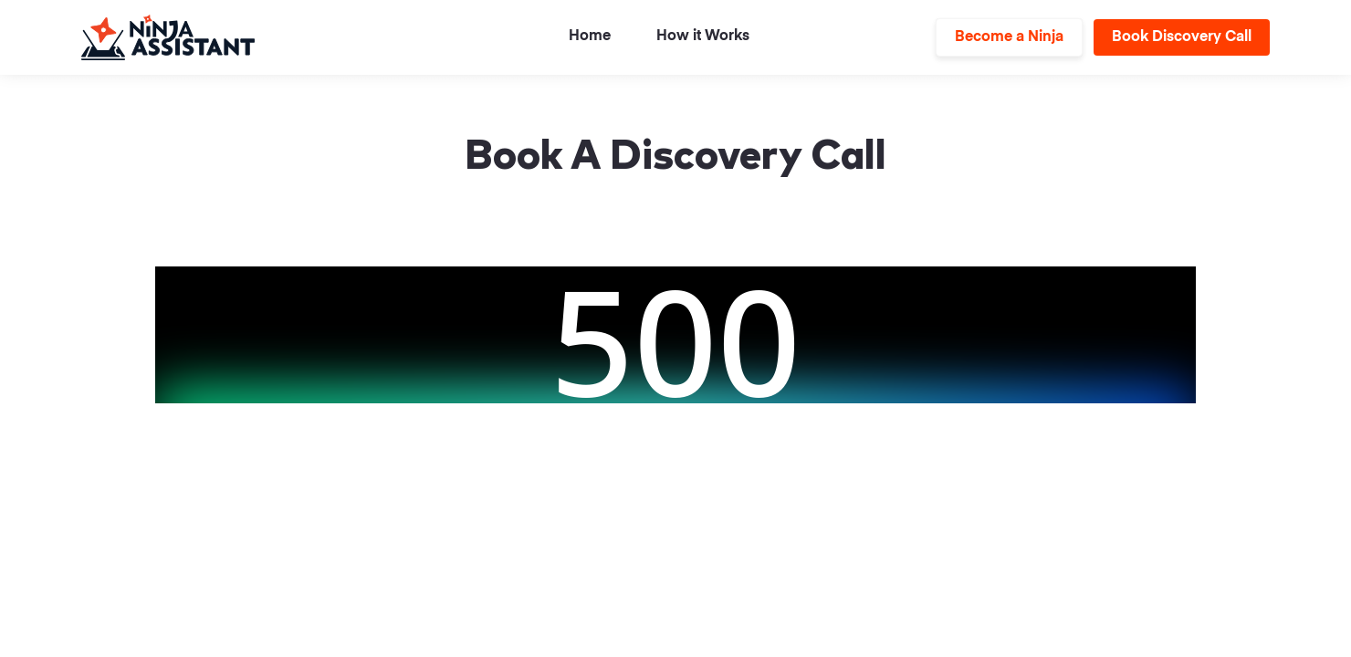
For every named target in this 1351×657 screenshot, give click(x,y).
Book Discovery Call (1182, 37)
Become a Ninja (1009, 37)
